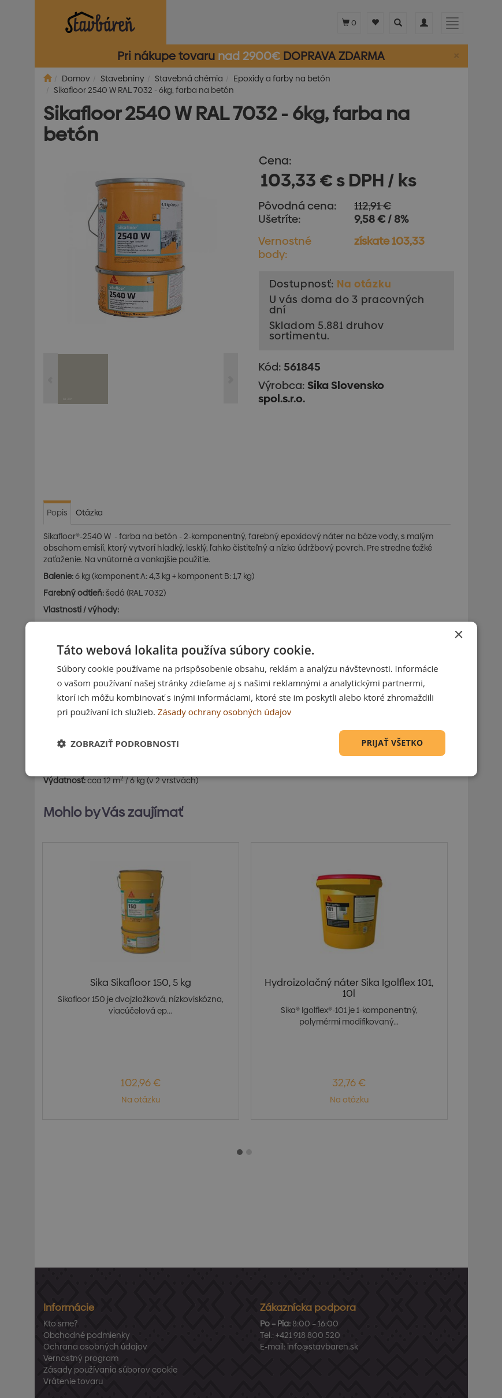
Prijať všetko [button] (392, 742)
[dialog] (251, 699)
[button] (118, 743)
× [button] (458, 635)
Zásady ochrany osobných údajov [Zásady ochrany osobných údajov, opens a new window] (225, 711)
